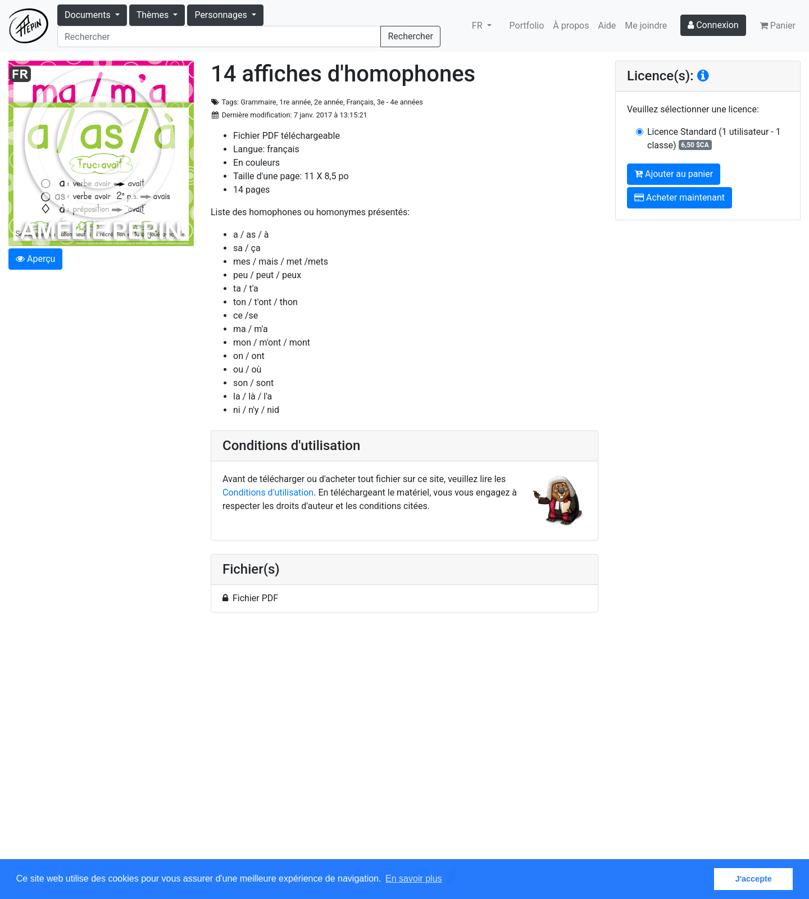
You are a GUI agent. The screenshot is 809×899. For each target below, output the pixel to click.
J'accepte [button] (753, 878)
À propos (571, 25)
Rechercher (410, 36)
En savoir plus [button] (413, 878)
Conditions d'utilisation (267, 492)
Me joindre (646, 25)
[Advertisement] (404, 742)
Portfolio (527, 25)
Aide (607, 25)
